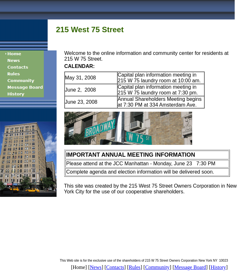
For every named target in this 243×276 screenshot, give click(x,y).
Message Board (190, 267)
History (218, 267)
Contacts (115, 267)
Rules (134, 267)
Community (157, 267)
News (95, 267)
